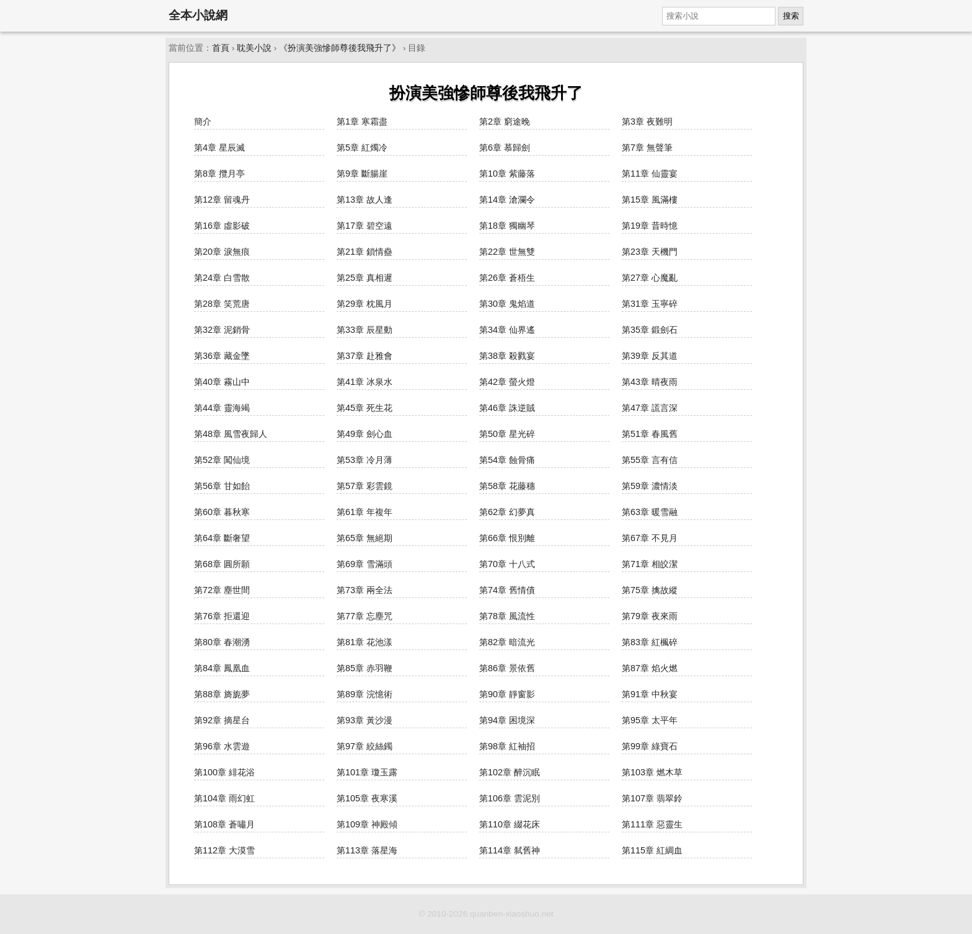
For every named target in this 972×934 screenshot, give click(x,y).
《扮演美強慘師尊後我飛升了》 (339, 48)
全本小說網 (198, 15)
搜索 (791, 15)
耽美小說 (254, 48)
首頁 (220, 48)
